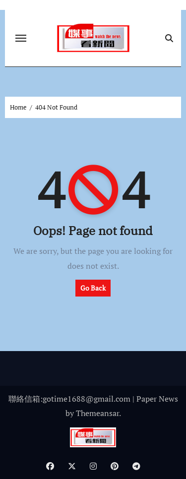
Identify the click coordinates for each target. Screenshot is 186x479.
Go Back (93, 288)
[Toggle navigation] (20, 38)
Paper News (157, 398)
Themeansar (97, 413)
